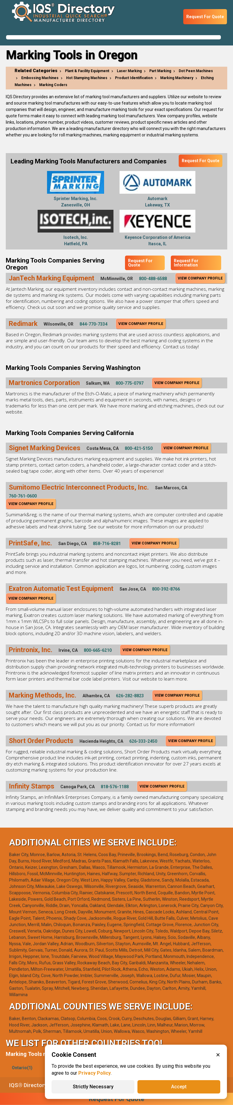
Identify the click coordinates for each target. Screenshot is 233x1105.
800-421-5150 (139, 448)
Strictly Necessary (93, 1087)
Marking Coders (53, 85)
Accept (179, 1087)
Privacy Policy (94, 1073)
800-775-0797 (130, 383)
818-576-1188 (115, 786)
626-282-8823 (130, 695)
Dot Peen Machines (196, 71)
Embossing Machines (40, 78)
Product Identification (134, 78)
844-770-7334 (93, 324)
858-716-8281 (107, 543)
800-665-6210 (98, 650)
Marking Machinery (176, 78)
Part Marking (160, 71)
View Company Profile (200, 278)
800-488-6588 (153, 278)
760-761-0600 (23, 496)
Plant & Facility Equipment (87, 71)
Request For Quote (205, 16)
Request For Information (186, 262)
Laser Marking (129, 71)
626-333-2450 (143, 741)
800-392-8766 (166, 589)
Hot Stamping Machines (86, 78)
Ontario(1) (22, 1067)
